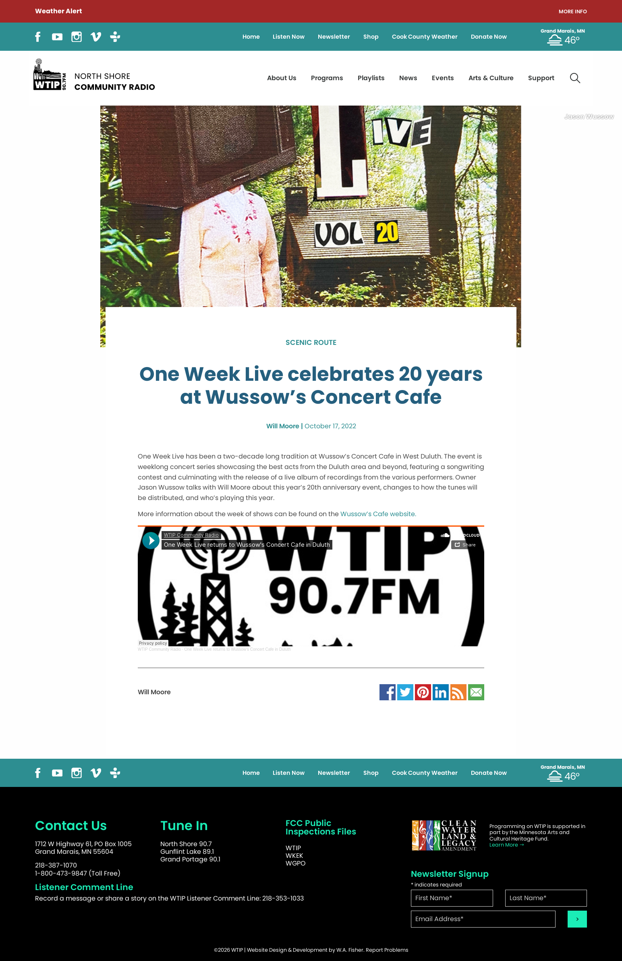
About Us (281, 78)
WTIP (293, 848)
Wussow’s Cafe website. (379, 514)
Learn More (507, 845)
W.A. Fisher (349, 949)
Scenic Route (311, 343)
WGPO (296, 863)
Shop (371, 37)
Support (541, 78)
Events (443, 78)
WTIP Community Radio (159, 649)
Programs (327, 78)
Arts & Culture (491, 78)
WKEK (294, 855)
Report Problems (387, 949)
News (408, 78)
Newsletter (334, 37)
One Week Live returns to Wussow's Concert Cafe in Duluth (237, 649)
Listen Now (289, 37)
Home (251, 37)
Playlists (371, 78)
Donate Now (489, 37)
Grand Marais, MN (563, 31)
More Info (573, 12)
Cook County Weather (425, 37)
